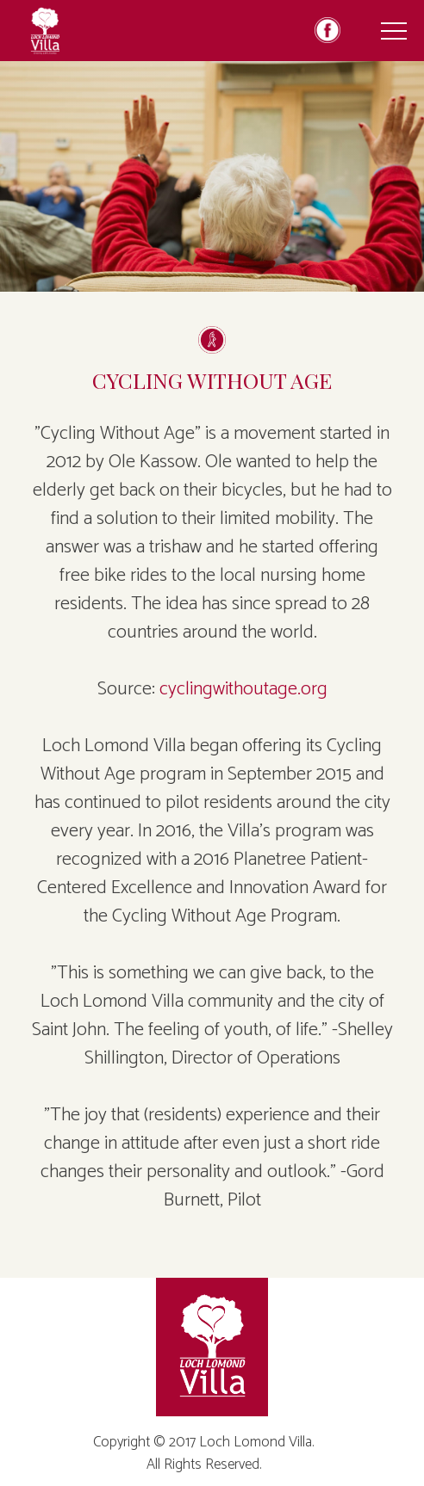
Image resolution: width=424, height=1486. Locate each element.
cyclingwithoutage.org (243, 689)
